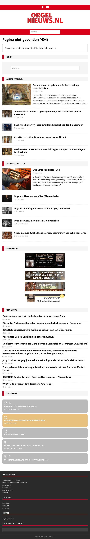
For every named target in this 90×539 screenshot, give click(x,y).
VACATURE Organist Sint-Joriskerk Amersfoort (28, 383)
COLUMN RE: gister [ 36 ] (46, 169)
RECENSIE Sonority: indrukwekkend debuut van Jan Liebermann (48, 124)
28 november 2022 (22, 224)
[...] (86, 103)
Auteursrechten (8, 490)
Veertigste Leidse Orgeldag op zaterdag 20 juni (40, 137)
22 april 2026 (20, 211)
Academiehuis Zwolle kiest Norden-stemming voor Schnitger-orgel (50, 232)
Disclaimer (6, 487)
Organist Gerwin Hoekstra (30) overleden (36, 220)
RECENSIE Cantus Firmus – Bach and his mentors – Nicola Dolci (36, 377)
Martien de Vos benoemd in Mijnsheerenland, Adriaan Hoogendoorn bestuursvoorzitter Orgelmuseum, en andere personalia (39, 352)
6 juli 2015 (38, 173)
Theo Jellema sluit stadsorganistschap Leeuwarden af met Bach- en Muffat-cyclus (43, 368)
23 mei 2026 (8, 356)
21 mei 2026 (8, 363)
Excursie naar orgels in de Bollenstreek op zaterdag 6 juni (56, 86)
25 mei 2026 (20, 155)
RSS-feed (5, 508)
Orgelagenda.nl (8, 519)
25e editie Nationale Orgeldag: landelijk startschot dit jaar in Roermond (47, 113)
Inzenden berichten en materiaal (14, 482)
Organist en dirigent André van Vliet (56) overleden (42, 208)
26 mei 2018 (20, 199)
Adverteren (6, 485)
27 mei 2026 (20, 140)
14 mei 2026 (8, 380)
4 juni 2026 (39, 91)
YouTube (5, 506)
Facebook (6, 503)
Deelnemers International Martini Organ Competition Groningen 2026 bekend (49, 151)
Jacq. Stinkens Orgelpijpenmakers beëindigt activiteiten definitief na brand (43, 360)
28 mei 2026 (20, 128)
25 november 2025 (22, 236)
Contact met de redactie (11, 480)
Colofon (5, 493)
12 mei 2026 (8, 387)
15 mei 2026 (8, 373)
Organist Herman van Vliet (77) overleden (36, 196)
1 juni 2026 (19, 117)
